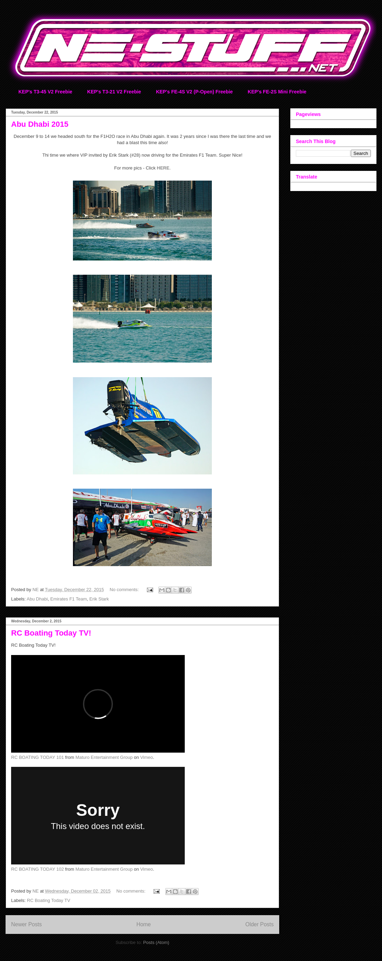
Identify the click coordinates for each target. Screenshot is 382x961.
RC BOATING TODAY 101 (37, 757)
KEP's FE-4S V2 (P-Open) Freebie (194, 91)
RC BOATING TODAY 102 (37, 869)
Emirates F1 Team (68, 599)
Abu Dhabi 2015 (39, 124)
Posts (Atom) (156, 942)
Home (143, 924)
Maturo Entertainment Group (104, 757)
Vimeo (146, 757)
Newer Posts (26, 924)
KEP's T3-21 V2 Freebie (114, 91)
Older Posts (260, 924)
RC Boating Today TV (48, 900)
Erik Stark (99, 599)
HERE (163, 168)
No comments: (125, 589)
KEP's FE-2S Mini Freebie (277, 91)
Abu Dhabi (37, 599)
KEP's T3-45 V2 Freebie (45, 91)
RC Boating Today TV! (51, 633)
